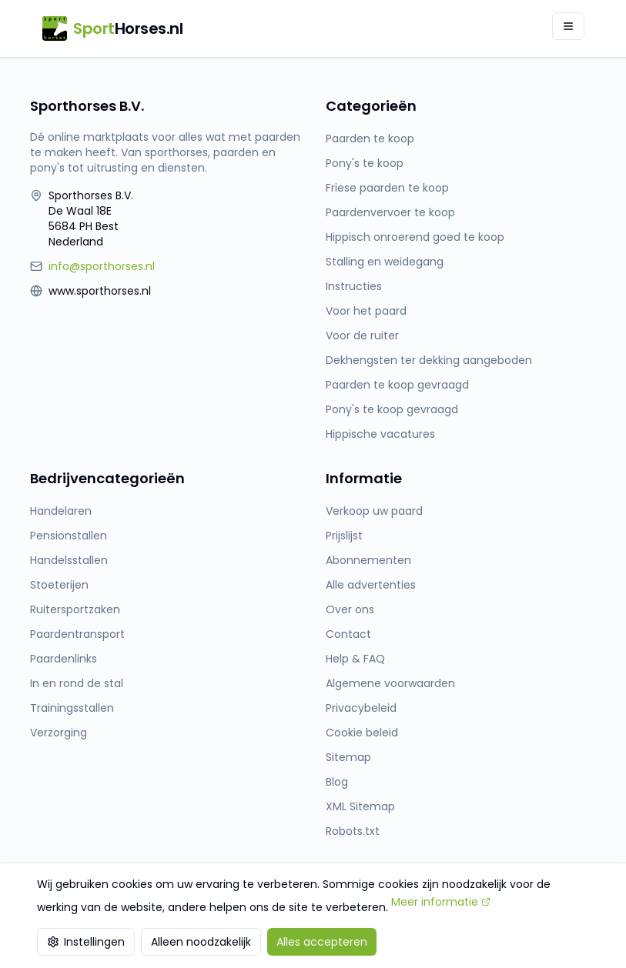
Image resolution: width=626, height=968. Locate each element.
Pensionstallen (68, 535)
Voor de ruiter (362, 335)
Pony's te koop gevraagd (392, 409)
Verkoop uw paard (374, 511)
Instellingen (86, 942)
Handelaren (61, 511)
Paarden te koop (370, 138)
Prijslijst (344, 535)
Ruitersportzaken (75, 609)
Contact (348, 634)
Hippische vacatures (380, 434)
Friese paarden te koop (387, 187)
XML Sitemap (360, 806)
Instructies (354, 286)
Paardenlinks (63, 658)
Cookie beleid (362, 732)
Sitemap (348, 757)
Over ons (350, 609)
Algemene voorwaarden (390, 683)
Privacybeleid (361, 708)
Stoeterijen (59, 584)
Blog (337, 781)
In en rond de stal (76, 683)
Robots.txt (353, 831)
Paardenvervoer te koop (390, 212)
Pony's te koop (364, 163)
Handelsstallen (69, 560)
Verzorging (58, 732)
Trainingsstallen (72, 708)
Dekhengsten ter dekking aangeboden (429, 360)
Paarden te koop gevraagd (397, 384)
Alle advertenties (371, 584)
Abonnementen (368, 560)
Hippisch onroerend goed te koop (415, 237)
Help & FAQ (355, 658)
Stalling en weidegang (385, 261)
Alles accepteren (321, 942)
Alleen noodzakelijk (201, 942)
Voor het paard (366, 311)
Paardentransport (77, 634)
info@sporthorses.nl (102, 266)
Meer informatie (440, 902)
